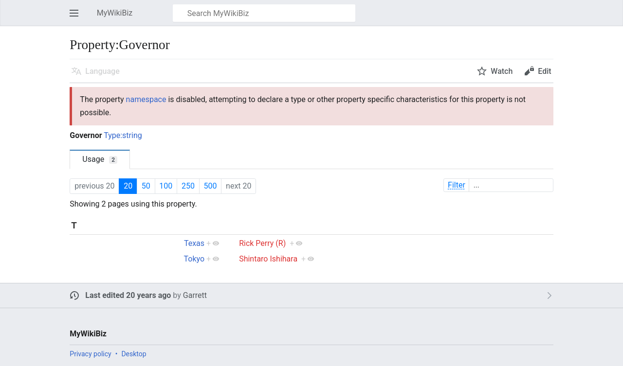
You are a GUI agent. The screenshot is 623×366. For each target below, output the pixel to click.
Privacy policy (90, 354)
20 (128, 186)
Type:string (123, 135)
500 (210, 186)
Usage (99, 159)
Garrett (195, 295)
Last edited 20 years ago (128, 295)
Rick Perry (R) (262, 243)
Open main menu (77, 17)
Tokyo (193, 258)
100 (165, 186)
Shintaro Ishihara (268, 258)
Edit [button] (544, 71)
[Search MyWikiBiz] (264, 13)
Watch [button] (502, 71)
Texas (194, 243)
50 (146, 186)
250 (188, 186)
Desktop (133, 354)
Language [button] (102, 71)
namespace (146, 99)
